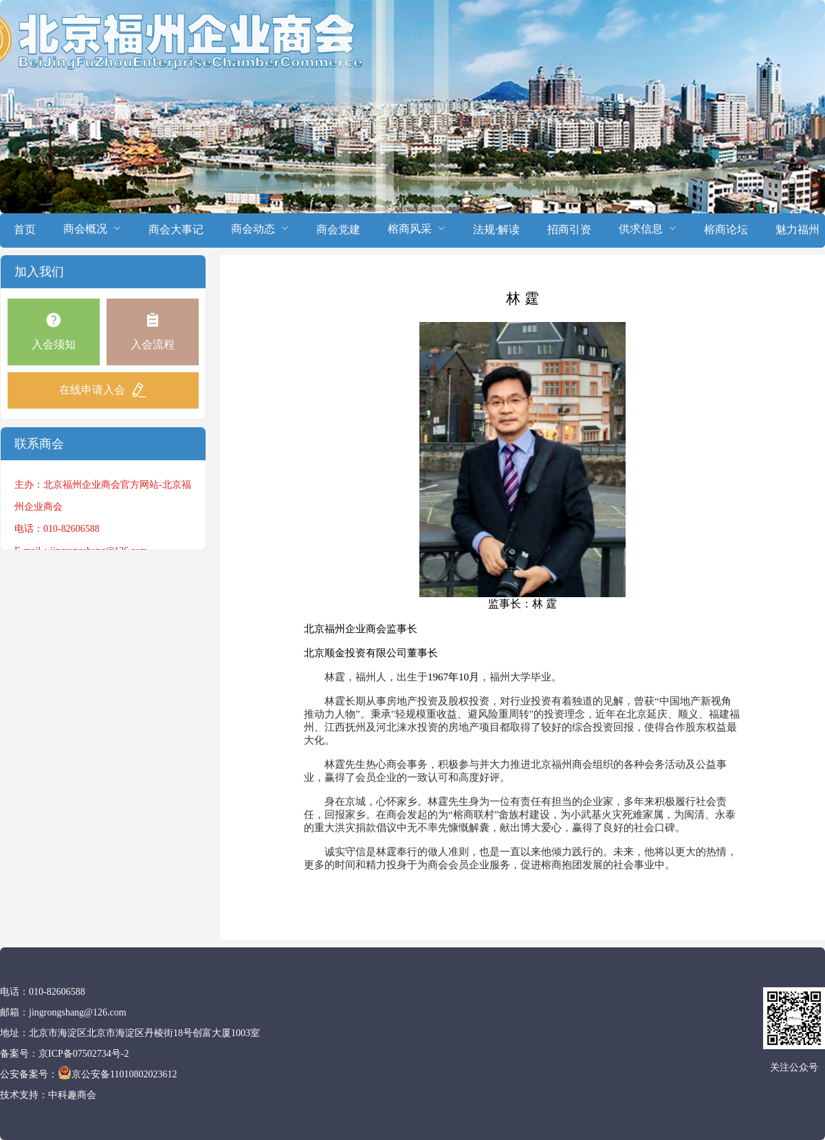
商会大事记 (176, 229)
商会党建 (338, 229)
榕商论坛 (726, 229)
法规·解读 (496, 229)
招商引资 (569, 229)
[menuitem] (25, 230)
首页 (25, 229)
